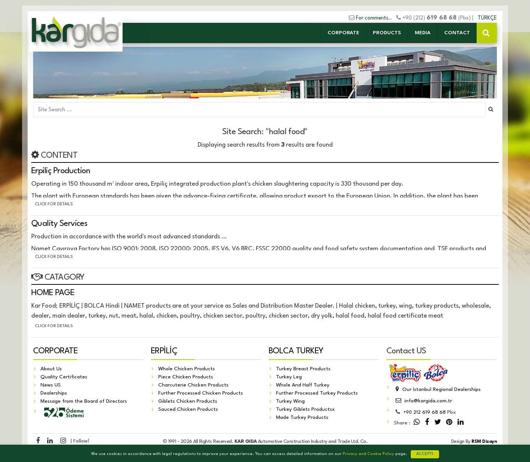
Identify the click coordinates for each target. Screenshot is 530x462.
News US (50, 385)
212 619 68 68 (424, 412)
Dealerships (53, 393)
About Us (51, 368)
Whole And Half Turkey (302, 385)
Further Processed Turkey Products (317, 393)
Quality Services (59, 224)
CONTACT (457, 32)
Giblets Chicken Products (187, 401)
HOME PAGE (52, 293)
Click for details (54, 204)
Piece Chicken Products (185, 376)
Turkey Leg (289, 376)
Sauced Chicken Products (188, 409)
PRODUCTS (387, 32)
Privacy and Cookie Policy (368, 454)
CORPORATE (343, 32)
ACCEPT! (425, 454)
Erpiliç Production (60, 171)
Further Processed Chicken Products (200, 393)
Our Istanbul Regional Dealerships (437, 389)
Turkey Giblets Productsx (305, 409)
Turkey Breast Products (303, 368)
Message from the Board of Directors (83, 401)
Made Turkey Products (302, 417)
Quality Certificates (63, 376)
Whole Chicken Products (186, 368)
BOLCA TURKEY (296, 351)
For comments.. (374, 18)
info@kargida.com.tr (423, 400)
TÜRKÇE (487, 18)
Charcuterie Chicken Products (193, 385)
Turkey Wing (290, 401)
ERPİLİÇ (164, 351)
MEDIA (423, 32)
